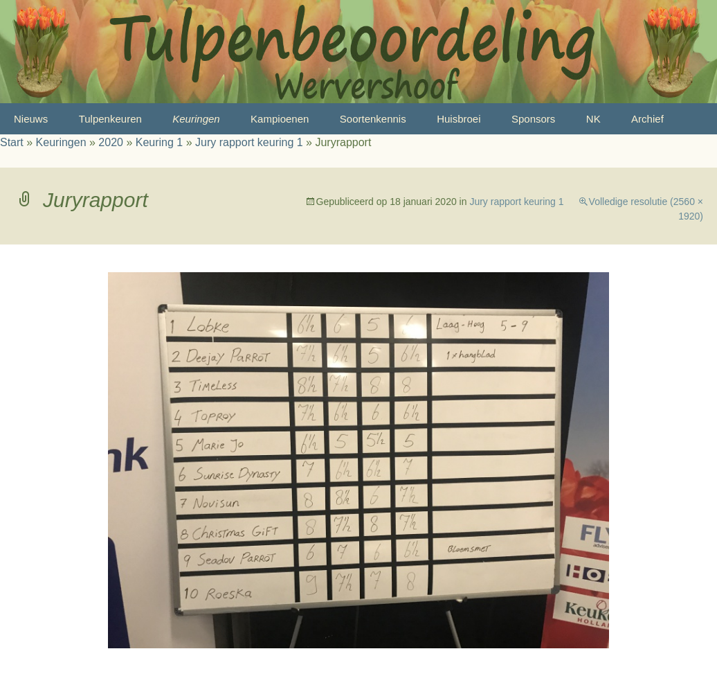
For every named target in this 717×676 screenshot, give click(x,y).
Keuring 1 (159, 142)
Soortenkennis (373, 119)
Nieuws (31, 119)
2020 (110, 142)
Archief (647, 119)
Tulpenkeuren (110, 119)
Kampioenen (280, 119)
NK (593, 119)
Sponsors (533, 119)
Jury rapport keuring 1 (249, 142)
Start (12, 142)
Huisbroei (458, 119)
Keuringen (195, 119)
